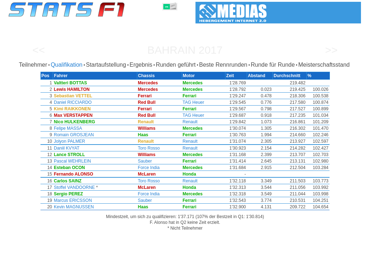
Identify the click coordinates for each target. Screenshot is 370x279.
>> (331, 50)
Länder (206, 272)
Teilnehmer (33, 65)
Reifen (186, 272)
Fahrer (109, 272)
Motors (166, 272)
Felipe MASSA (67, 128)
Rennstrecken (233, 272)
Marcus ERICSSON (72, 200)
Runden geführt (175, 65)
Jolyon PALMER (68, 141)
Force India (150, 167)
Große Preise (83, 272)
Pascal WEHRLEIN (71, 161)
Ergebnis (140, 65)
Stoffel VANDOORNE (73, 187)
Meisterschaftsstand (323, 65)
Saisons (55, 272)
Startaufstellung (106, 65)
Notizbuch (264, 272)
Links (287, 272)
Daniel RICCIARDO (72, 102)
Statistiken (30, 272)
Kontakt (345, 272)
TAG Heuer (195, 102)
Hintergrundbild (315, 272)
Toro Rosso (150, 148)
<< (38, 50)
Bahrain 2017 (185, 50)
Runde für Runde (273, 65)
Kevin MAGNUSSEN (73, 206)
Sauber (146, 161)
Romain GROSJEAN (73, 134)
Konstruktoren (138, 272)
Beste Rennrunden (223, 65)
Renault (191, 121)
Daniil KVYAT (66, 148)
